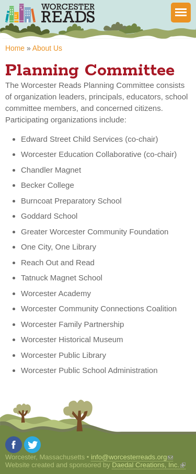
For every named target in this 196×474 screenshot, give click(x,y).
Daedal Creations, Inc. (149, 465)
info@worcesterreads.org (132, 457)
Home (15, 48)
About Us (47, 48)
